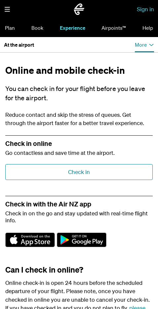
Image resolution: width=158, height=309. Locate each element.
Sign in (145, 9)
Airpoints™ (113, 27)
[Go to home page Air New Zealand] (79, 9)
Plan (10, 27)
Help (147, 27)
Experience (72, 27)
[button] (7, 9)
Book (37, 27)
